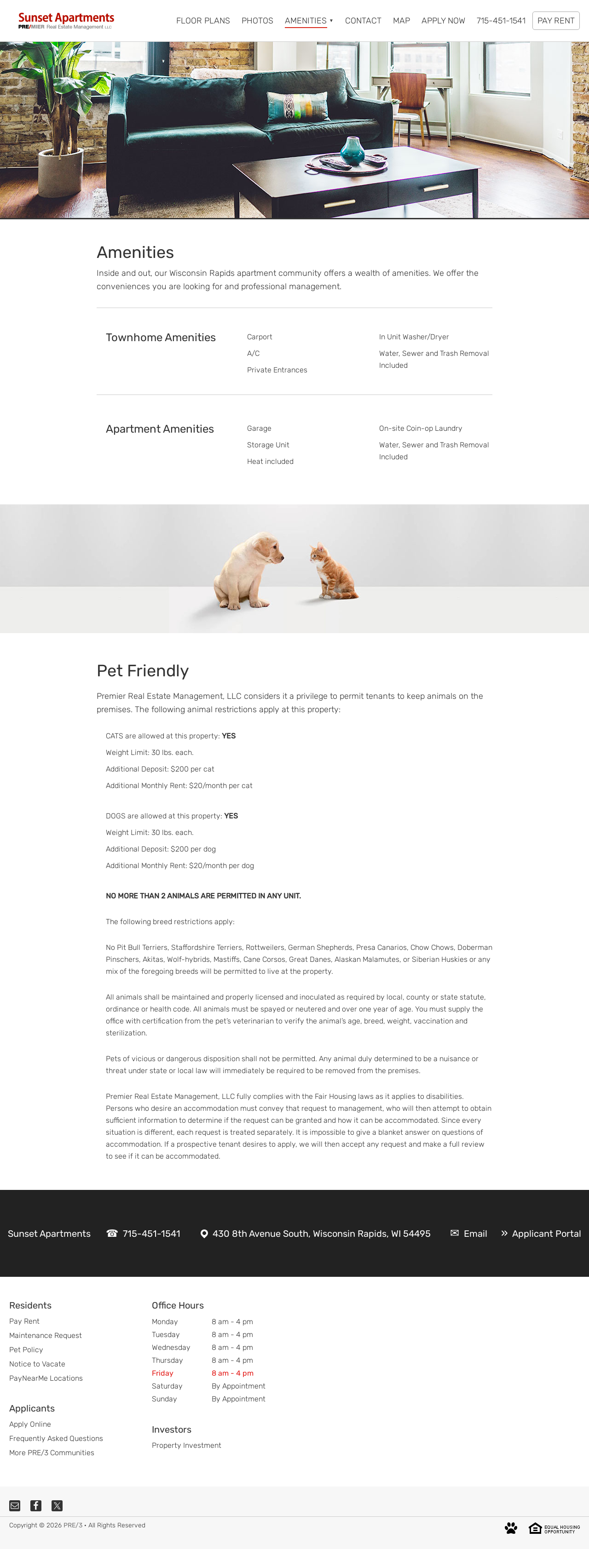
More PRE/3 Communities (51, 1452)
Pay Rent (24, 1321)
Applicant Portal (546, 1233)
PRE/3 (73, 1525)
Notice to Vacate (37, 1364)
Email (475, 1233)
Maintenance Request (45, 1335)
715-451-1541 (151, 1233)
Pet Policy (26, 1349)
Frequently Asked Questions (56, 1438)
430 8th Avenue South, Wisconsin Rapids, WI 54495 (322, 1233)
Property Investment (186, 1445)
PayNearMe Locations (46, 1378)
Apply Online (30, 1424)
